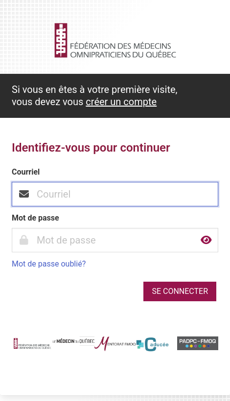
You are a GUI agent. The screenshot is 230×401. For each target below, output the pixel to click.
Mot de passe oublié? (49, 263)
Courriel (26, 172)
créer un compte (121, 102)
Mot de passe (35, 218)
